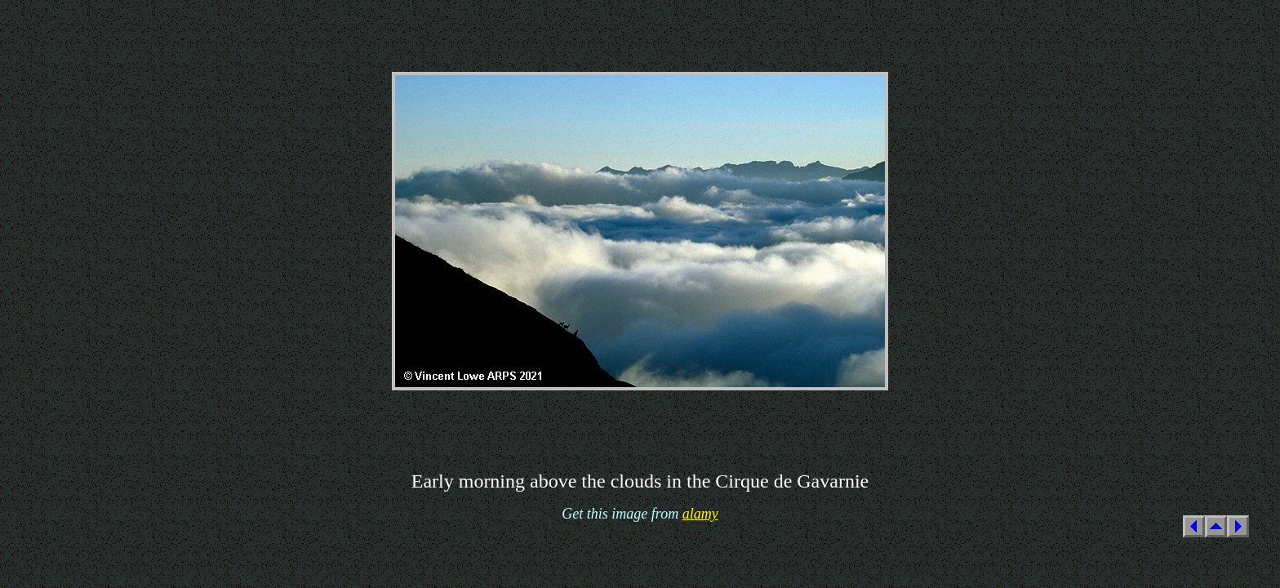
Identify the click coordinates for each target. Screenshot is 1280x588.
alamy (700, 514)
